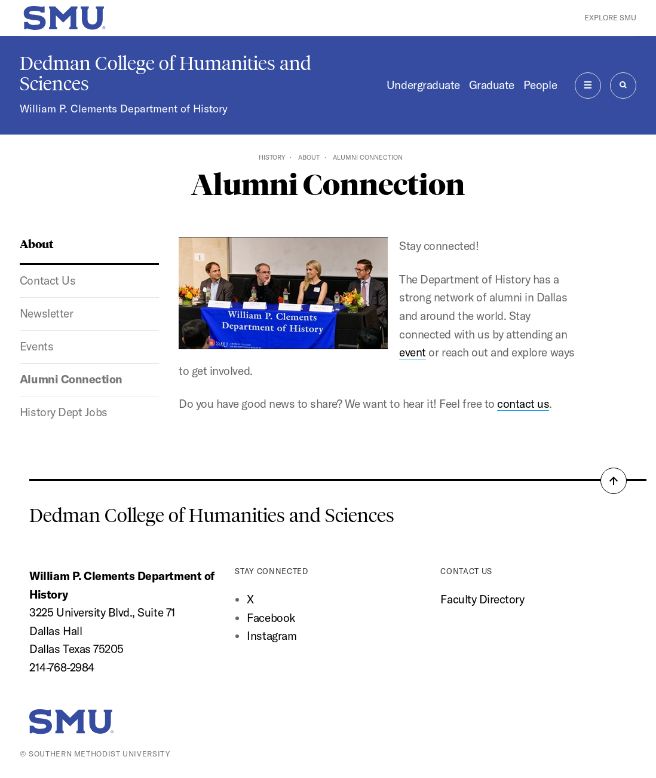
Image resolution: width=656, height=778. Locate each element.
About (309, 157)
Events (36, 346)
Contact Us (47, 280)
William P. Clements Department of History (124, 108)
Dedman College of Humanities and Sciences (165, 73)
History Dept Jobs (64, 412)
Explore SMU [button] (610, 17)
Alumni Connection (71, 379)
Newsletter (46, 313)
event (412, 352)
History (272, 157)
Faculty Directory (482, 599)
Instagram (271, 635)
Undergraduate (423, 85)
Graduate (491, 85)
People (540, 85)
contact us (523, 403)
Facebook (271, 618)
